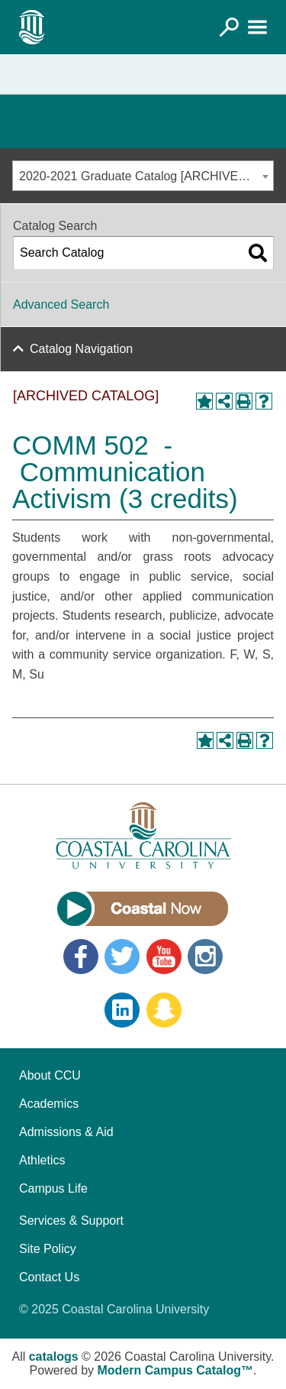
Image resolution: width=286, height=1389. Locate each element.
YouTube (164, 956)
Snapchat (164, 1010)
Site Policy (47, 1248)
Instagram (205, 956)
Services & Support (71, 1220)
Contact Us (49, 1277)
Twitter (122, 956)
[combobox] (143, 175)
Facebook (81, 956)
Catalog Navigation (81, 348)
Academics (49, 1103)
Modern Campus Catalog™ (175, 1370)
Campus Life (53, 1188)
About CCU (50, 1075)
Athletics (42, 1160)
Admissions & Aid (66, 1131)
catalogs (54, 1356)
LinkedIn (122, 1010)
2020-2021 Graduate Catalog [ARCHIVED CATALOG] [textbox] (146, 176)
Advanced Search (61, 304)
